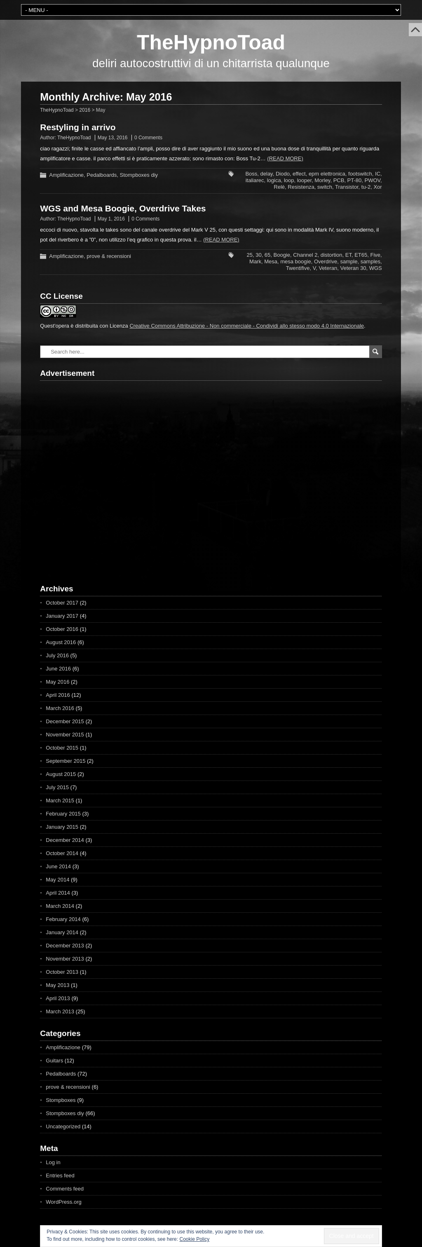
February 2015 (63, 814)
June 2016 (58, 669)
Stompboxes (60, 1100)
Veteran (328, 268)
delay (266, 174)
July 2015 (57, 787)
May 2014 (57, 880)
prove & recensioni (109, 256)
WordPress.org (63, 1202)
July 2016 (57, 655)
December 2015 (65, 721)
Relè (279, 187)
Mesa (270, 261)
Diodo (283, 174)
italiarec (255, 180)
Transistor (347, 187)
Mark (255, 261)
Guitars (54, 1060)
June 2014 (58, 866)
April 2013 (58, 998)
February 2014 (63, 919)
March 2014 (60, 906)
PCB (339, 180)
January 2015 (62, 827)
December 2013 (65, 945)
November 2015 (65, 734)
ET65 (360, 255)
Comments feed (65, 1189)
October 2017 (62, 603)
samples (370, 261)
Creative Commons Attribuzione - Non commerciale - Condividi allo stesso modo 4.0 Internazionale (246, 326)
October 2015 (62, 748)
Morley (322, 180)
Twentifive (298, 268)
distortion (331, 255)
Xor (377, 187)
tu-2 (365, 187)
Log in (53, 1162)
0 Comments (148, 138)
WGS (375, 268)
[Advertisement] (87, 475)
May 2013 (57, 985)
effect (299, 174)
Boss (251, 174)
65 (267, 255)
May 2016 (57, 682)
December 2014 (65, 840)
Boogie (282, 255)
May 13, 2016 (113, 138)
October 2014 (62, 853)
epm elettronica (327, 174)
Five (375, 255)
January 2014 (62, 932)
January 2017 (62, 616)
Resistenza (301, 187)
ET (348, 255)
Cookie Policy (194, 1239)
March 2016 (60, 708)
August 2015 (61, 774)
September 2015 (65, 761)
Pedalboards (102, 175)
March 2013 (60, 1011)
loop (289, 180)
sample (348, 261)
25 (249, 255)
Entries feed (60, 1175)
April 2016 (58, 695)
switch (324, 187)
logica (274, 180)
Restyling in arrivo (77, 127)
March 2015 (60, 800)
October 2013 (62, 972)
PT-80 (354, 180)
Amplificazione (66, 175)
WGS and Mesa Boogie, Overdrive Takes (123, 208)
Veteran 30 (353, 268)
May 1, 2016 (111, 219)
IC (377, 174)
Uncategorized (63, 1126)
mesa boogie (295, 261)
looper (304, 180)
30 (258, 255)
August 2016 (61, 642)
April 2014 (58, 893)
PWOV (373, 180)
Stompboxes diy (139, 175)
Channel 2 (305, 255)
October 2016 (62, 629)
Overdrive (325, 261)
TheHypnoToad (211, 42)
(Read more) (285, 158)
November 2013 (65, 959)
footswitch (360, 174)
